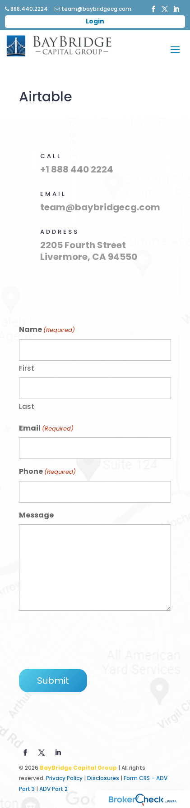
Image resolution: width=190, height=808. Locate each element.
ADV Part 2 (53, 789)
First (26, 368)
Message (36, 515)
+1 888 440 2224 (76, 169)
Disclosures (103, 778)
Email (46, 428)
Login (95, 21)
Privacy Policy (64, 778)
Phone (47, 471)
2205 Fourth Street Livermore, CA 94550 (88, 251)
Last (26, 406)
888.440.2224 (26, 9)
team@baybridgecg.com (93, 9)
